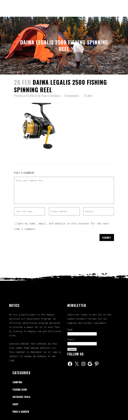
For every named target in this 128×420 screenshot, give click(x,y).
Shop (15, 404)
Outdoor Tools (21, 397)
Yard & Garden (20, 411)
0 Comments (71, 95)
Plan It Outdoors (51, 95)
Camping (17, 382)
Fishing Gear (19, 389)
